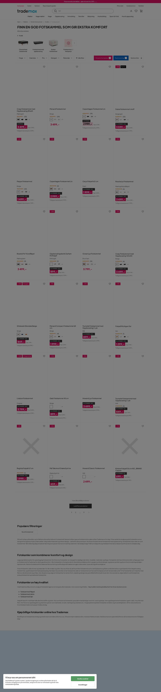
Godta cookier (82, 679)
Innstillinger (82, 685)
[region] (50, 681)
